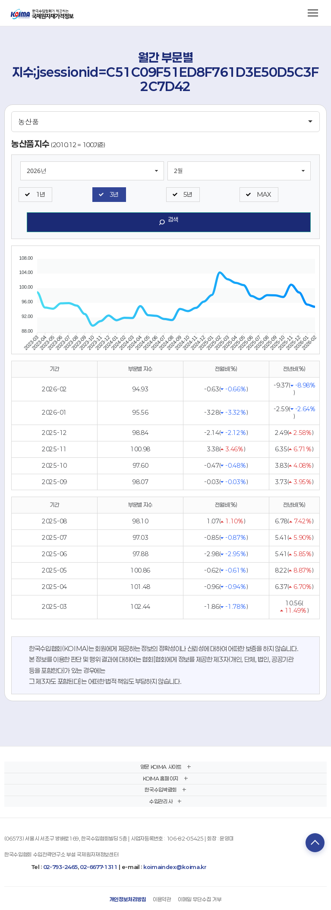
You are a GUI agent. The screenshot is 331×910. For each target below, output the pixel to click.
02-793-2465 (60, 867)
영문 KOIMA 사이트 (161, 767)
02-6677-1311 (98, 867)
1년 (40, 194)
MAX (264, 194)
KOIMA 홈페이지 (161, 778)
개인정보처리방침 (128, 899)
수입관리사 (160, 801)
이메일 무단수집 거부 (199, 899)
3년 (114, 194)
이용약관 (162, 899)
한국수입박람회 (161, 790)
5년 (187, 194)
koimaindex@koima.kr (175, 867)
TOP (315, 842)
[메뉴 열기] (312, 12)
